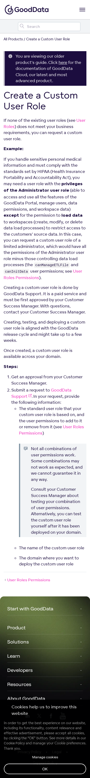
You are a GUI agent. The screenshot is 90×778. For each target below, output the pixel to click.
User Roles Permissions (27, 579)
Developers (20, 670)
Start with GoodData (30, 609)
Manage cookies (45, 757)
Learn (13, 656)
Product (16, 628)
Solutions (18, 642)
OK (45, 768)
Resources (19, 684)
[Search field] (49, 26)
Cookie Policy (14, 743)
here (63, 62)
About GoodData (26, 698)
